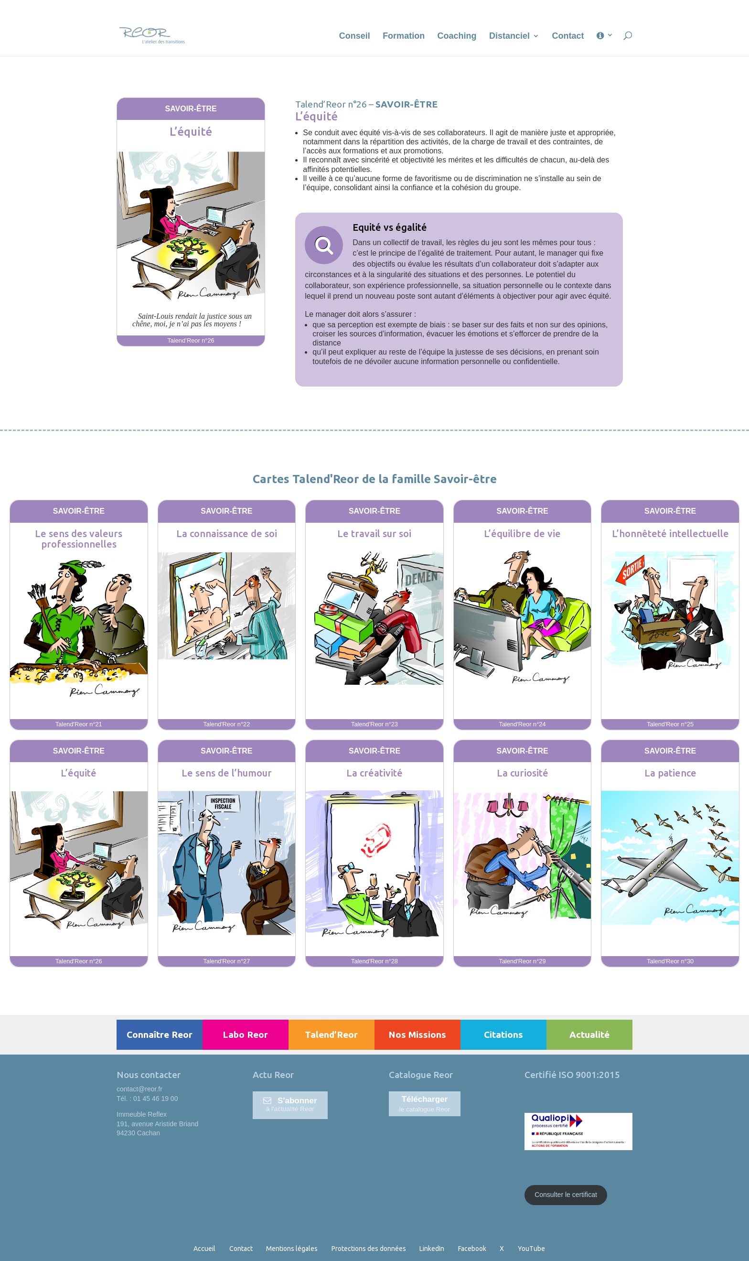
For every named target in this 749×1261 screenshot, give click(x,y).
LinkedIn (431, 1248)
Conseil (354, 36)
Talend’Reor (331, 1034)
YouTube (531, 1248)
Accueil (204, 1248)
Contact (568, 36)
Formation (404, 36)
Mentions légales (292, 1248)
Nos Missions (417, 1034)
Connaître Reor (160, 1034)
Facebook (472, 1248)
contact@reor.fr (139, 1089)
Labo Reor (245, 1034)
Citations (503, 1034)
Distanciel (509, 36)
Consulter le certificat (566, 1194)
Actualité (589, 1034)
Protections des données (369, 1248)
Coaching (457, 36)
